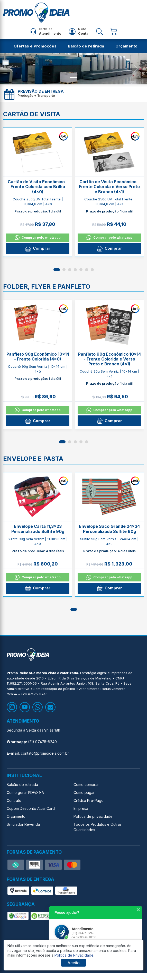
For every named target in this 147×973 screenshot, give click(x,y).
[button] (56, 270)
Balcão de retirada (86, 46)
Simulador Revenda (23, 824)
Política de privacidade (93, 816)
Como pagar (84, 792)
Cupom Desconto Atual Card (31, 808)
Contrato (14, 800)
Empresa (81, 808)
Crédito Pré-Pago (89, 800)
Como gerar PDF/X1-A (25, 792)
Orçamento (126, 46)
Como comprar (86, 784)
